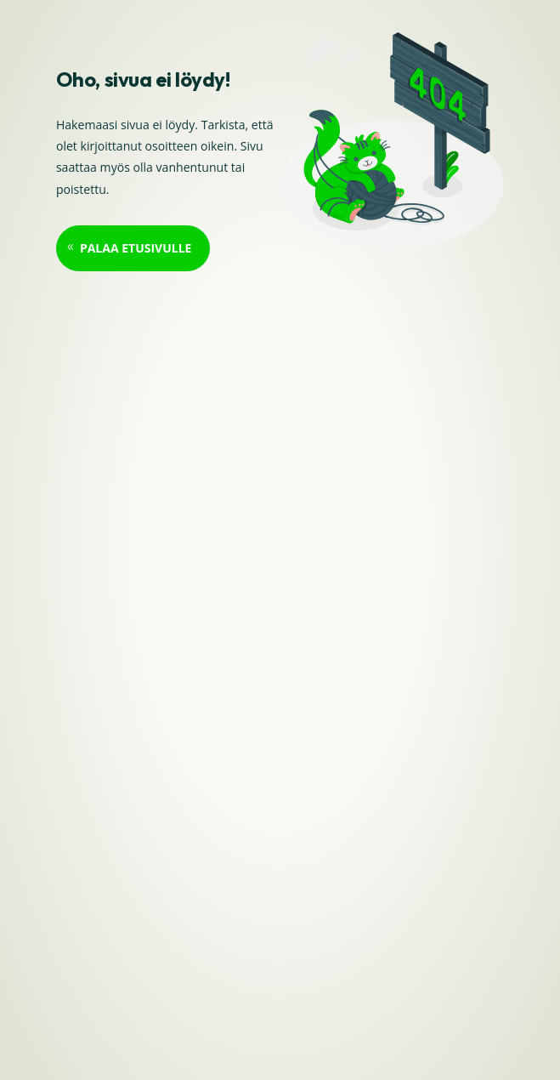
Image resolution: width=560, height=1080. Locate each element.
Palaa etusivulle (136, 248)
